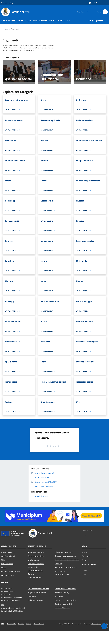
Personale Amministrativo (10, 571)
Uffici (3, 560)
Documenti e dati (7, 575)
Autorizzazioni (60, 571)
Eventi (84, 574)
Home (6, 29)
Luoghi (84, 570)
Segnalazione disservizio (37, 592)
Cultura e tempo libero (36, 556)
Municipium (96, 623)
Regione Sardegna (7, 2)
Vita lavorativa (33, 560)
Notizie (84, 552)
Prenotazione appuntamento (38, 588)
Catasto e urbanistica (35, 570)
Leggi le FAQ (32, 596)
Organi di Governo (7, 552)
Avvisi (84, 560)
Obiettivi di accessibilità (63, 604)
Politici (3, 567)
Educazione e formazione (64, 552)
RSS (2, 623)
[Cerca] (105, 11)
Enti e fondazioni (7, 563)
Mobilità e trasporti (35, 577)
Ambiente (58, 563)
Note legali (59, 596)
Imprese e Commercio (36, 563)
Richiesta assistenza (35, 600)
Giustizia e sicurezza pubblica (65, 556)
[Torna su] (104, 626)
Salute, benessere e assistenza (66, 567)
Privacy (21, 623)
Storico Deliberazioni (62, 608)
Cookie (28, 623)
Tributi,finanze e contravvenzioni (67, 560)
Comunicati (86, 556)
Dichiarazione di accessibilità (65, 600)
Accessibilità (11, 623)
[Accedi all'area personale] (97, 2)
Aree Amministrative (8, 556)
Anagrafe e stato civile (36, 552)
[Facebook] (86, 11)
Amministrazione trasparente (65, 588)
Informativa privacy (62, 592)
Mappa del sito (39, 623)
